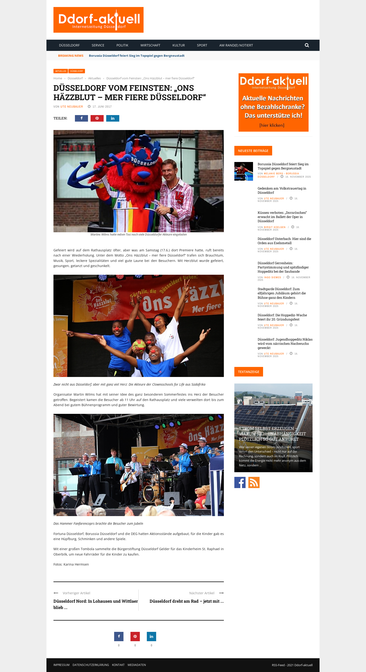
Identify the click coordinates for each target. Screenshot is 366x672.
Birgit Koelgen (275, 227)
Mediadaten (137, 665)
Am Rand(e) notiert (236, 45)
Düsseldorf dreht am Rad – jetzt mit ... (187, 601)
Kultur (178, 45)
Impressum (61, 665)
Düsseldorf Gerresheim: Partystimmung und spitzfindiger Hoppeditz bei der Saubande (283, 267)
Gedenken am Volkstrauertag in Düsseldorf (282, 190)
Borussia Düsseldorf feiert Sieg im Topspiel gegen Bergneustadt (137, 55)
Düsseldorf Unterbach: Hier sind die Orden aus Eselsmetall (284, 240)
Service (98, 45)
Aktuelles (60, 71)
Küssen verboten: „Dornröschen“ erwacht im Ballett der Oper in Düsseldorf (282, 216)
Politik (122, 45)
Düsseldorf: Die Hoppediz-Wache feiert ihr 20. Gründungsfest (282, 317)
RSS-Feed (278, 665)
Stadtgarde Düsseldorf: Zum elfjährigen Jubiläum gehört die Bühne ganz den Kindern (282, 293)
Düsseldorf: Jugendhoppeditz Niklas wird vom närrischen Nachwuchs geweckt (285, 343)
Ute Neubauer (71, 107)
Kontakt (118, 665)
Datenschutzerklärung (91, 665)
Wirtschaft (150, 45)
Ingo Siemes (272, 277)
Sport (202, 45)
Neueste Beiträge (253, 150)
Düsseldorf (69, 45)
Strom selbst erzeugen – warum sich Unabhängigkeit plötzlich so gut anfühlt (272, 434)
